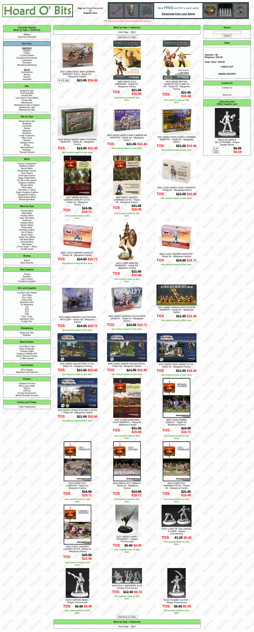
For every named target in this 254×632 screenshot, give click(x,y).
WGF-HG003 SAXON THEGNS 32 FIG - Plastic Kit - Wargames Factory (127, 365)
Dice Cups (27, 297)
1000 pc (27, 390)
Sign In (81, 8)
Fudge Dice (27, 321)
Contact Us (227, 87)
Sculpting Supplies (27, 281)
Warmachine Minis (27, 197)
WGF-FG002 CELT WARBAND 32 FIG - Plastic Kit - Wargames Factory (177, 485)
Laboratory (27, 60)
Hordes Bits (26, 95)
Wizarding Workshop (27, 65)
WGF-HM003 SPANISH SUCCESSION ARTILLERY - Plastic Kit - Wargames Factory (77, 319)
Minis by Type (21, 30)
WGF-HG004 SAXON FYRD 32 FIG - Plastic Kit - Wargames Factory (77, 365)
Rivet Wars (27, 187)
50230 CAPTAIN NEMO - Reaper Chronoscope (77, 601)
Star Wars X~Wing (27, 190)
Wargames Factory (27, 194)
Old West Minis (27, 239)
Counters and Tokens (27, 292)
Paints (27, 274)
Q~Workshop (27, 304)
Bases (27, 260)
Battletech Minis (26, 166)
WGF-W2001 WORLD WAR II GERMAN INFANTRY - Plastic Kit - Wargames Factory (177, 139)
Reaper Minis (27, 185)
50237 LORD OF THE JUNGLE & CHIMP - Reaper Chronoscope (176, 531)
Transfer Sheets (26, 152)
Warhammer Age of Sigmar (27, 105)
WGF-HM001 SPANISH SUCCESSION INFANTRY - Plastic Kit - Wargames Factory (176, 309)
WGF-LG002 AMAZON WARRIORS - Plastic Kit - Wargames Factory (127, 265)
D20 (27, 314)
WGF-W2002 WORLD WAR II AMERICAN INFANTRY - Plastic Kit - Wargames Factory (127, 137)
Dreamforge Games (27, 171)
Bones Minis (27, 168)
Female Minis (27, 211)
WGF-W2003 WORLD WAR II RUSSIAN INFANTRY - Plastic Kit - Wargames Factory (77, 141)
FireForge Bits (27, 93)
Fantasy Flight (27, 351)
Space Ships (27, 234)
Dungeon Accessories (27, 58)
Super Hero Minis (27, 237)
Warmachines (26, 147)
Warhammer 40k (27, 107)
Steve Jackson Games (27, 356)
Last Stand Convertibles (27, 98)
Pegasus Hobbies (27, 182)
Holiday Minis (27, 222)
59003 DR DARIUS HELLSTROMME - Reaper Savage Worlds (227, 142)
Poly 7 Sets (27, 316)
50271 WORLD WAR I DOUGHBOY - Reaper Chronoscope (127, 539)
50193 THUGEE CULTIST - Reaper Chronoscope (177, 601)
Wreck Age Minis (27, 199)
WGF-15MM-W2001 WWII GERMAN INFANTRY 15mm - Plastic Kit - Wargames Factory (77, 74)
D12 (27, 312)
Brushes (27, 276)
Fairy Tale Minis (27, 218)
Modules (27, 335)
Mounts (26, 140)
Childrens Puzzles (26, 383)
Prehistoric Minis (27, 230)
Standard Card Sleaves (27, 372)
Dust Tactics (27, 173)
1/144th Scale (26, 249)
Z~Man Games (27, 358)
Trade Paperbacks (27, 407)
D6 (27, 307)
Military (27, 34)
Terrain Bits (27, 100)
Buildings (27, 123)
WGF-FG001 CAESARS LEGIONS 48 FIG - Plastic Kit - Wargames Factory (77, 549)
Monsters (27, 133)
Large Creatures (27, 135)
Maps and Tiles (27, 332)
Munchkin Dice (27, 302)
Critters (27, 53)
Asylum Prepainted (27, 163)
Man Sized (27, 138)
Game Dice (27, 300)
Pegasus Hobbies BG (27, 353)
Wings (27, 145)
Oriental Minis (26, 242)
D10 (27, 309)
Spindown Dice (27, 319)
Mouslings (27, 244)
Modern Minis (27, 225)
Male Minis (27, 213)
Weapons (26, 130)
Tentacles (26, 62)
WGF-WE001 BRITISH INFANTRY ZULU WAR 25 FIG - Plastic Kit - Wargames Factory (176, 85)
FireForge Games (27, 175)
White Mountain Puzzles (27, 395)
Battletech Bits (27, 90)
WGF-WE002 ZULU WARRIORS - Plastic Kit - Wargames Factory (127, 84)
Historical (35, 30)
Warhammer (27, 102)
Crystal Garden (27, 55)
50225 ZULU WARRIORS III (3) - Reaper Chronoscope (127, 586)
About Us (227, 95)
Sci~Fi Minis (27, 232)
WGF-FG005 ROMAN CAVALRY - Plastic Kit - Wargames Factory (177, 422)
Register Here (90, 13)
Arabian (27, 50)
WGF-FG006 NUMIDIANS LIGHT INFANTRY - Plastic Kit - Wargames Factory (127, 422)
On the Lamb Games (27, 180)
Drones (27, 77)
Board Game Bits (27, 121)
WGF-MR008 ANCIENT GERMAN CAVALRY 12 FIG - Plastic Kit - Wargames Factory (77, 201)
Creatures (27, 126)
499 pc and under (27, 386)
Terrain (27, 128)
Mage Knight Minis (27, 178)
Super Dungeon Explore (27, 192)
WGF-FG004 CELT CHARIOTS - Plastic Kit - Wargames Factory (77, 485)
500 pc (27, 388)
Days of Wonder (27, 349)
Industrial (27, 79)
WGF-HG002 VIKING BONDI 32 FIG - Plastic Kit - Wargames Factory (176, 365)
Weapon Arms (27, 142)
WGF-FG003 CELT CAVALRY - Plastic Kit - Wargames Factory (127, 485)
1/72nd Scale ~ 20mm (27, 246)
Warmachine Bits (27, 110)
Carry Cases (27, 279)
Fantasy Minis (27, 215)
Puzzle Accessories (27, 393)
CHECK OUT (227, 67)
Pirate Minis (27, 227)
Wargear (27, 150)
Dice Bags (27, 295)
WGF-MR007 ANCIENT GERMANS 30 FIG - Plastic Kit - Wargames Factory (127, 199)
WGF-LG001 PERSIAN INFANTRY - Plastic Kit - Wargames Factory (176, 255)
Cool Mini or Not (27, 346)
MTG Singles (27, 369)
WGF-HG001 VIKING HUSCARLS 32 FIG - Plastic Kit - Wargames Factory (77, 411)
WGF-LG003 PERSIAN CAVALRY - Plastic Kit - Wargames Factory (77, 254)
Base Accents (27, 263)
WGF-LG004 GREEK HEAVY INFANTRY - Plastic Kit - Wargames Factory (176, 188)
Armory (27, 74)
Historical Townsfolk (27, 37)
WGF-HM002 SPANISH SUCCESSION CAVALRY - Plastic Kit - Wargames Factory (126, 318)
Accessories (27, 72)
